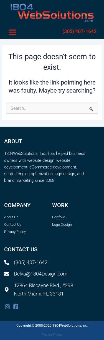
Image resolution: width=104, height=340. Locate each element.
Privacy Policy (52, 335)
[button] (12, 32)
